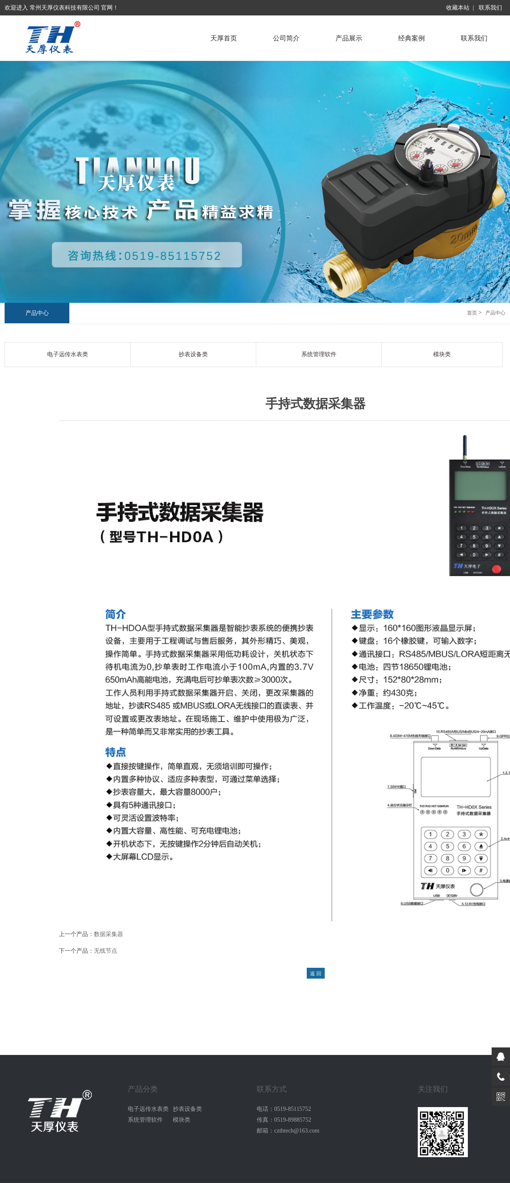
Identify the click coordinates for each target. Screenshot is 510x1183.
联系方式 (272, 1089)
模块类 (442, 354)
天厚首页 (223, 38)
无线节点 (105, 951)
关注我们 (433, 1089)
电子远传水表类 (67, 354)
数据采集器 (108, 934)
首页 (472, 313)
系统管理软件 (318, 354)
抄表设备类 (193, 354)
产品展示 (349, 38)
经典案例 (411, 38)
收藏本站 (458, 8)
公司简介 (286, 38)
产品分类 (143, 1089)
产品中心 (37, 313)
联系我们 (490, 8)
